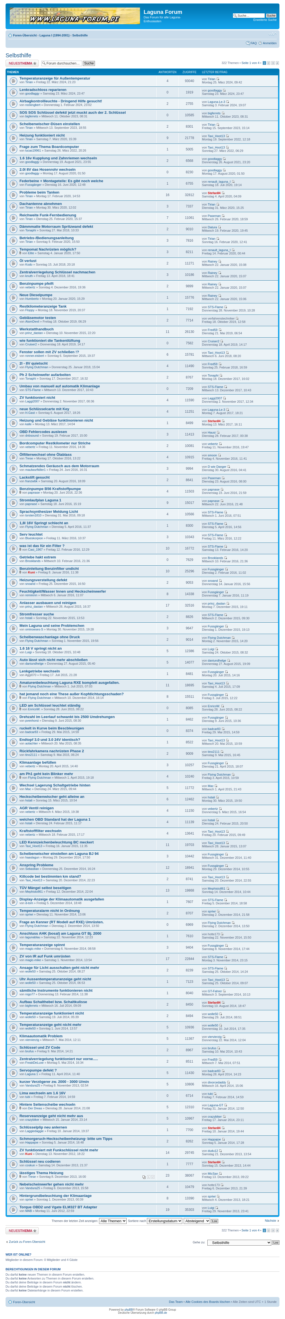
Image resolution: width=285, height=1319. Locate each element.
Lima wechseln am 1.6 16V (42, 1093)
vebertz (30, 287)
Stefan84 (214, 193)
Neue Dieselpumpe (35, 295)
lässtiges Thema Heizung (41, 1173)
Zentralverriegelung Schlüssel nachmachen (57, 272)
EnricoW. (34, 709)
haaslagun (32, 857)
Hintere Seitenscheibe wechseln (47, 1104)
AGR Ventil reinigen (36, 808)
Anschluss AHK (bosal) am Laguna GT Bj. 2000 (60, 933)
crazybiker (32, 1119)
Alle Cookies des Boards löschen (207, 1301)
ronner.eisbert (34, 355)
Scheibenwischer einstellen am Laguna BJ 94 (59, 854)
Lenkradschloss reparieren (43, 90)
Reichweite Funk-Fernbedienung (47, 215)
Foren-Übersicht (25, 35)
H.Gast (30, 412)
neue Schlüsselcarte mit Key (44, 409)
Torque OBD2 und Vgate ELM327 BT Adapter (58, 1207)
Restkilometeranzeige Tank (43, 306)
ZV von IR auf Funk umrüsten (44, 956)
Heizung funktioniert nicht (42, 135)
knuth (29, 276)
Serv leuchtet (31, 534)
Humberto (32, 298)
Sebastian (32, 868)
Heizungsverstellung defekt (43, 580)
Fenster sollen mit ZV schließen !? (49, 352)
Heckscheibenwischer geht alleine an (51, 797)
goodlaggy (32, 93)
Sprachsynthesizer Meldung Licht (48, 511)
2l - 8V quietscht (33, 363)
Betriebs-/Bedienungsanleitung (46, 238)
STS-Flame (215, 307)
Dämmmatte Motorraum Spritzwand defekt (56, 226)
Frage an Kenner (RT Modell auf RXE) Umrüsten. (61, 922)
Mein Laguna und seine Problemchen (51, 625)
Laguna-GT (215, 1105)
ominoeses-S (34, 629)
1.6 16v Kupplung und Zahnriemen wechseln (58, 158)
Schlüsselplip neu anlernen (43, 1127)
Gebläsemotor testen (37, 318)
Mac (28, 789)
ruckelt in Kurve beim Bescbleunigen (51, 728)
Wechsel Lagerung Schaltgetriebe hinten (54, 785)
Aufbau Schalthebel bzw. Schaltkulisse (53, 1002)
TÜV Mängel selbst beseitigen (45, 888)
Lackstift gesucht (34, 477)
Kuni (31, 572)
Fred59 (213, 329)
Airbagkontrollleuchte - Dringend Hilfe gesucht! (60, 101)
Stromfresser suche (36, 614)
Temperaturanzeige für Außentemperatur (54, 78)
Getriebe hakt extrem (37, 557)
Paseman (214, 215)
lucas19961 (33, 150)
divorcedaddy (217, 1082)
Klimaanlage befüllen (37, 762)
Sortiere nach (155, 1221)
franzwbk (31, 481)
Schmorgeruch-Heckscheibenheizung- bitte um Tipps (65, 1139)
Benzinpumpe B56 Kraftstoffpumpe (50, 489)
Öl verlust (27, 261)
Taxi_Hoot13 (216, 136)
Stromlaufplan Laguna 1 (40, 500)
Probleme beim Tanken (39, 192)
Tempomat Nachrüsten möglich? (47, 249)
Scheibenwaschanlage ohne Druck (49, 637)
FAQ (253, 43)
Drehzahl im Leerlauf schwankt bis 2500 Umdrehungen (67, 717)
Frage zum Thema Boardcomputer (49, 147)
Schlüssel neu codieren (39, 1161)
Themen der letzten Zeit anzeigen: (89, 1221)
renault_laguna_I (219, 181)
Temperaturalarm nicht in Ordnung (49, 911)
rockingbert (32, 105)
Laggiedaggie (34, 1131)
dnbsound (32, 435)
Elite (31, 253)
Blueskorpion (34, 538)
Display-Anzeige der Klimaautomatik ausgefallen (61, 899)
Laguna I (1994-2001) (55, 35)
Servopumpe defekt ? (38, 1070)
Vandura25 (32, 1085)
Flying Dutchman (36, 367)
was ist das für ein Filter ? (42, 546)
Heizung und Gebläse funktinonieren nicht (56, 420)
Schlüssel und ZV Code (39, 1047)
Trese (29, 458)
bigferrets (31, 116)
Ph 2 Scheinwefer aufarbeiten (45, 375)
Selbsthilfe (80, 35)
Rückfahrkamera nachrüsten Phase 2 (51, 751)
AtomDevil (32, 321)
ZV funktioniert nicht (37, 397)
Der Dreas (35, 1108)
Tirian (29, 82)
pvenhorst (32, 720)
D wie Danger (217, 466)
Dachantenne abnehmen (40, 204)
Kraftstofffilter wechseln (40, 831)
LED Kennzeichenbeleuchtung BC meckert (56, 842)
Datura (212, 227)
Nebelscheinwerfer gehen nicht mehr (51, 1184)
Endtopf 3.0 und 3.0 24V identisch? (49, 740)
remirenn (31, 595)
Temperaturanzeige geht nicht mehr (50, 1025)
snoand (30, 583)
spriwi (29, 914)
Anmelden (270, 43)
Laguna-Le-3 (216, 101)
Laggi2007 (32, 401)
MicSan (213, 1173)
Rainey (212, 261)
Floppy (30, 310)
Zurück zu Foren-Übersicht (27, 1241)
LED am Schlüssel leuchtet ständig (49, 705)
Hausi (212, 432)
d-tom (29, 903)
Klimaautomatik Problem (41, 1036)
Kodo (29, 264)
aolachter (31, 743)
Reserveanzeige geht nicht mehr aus (51, 1116)
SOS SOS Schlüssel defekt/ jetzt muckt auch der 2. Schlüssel (72, 112)
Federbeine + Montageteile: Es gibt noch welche (61, 181)
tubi (27, 1096)
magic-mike (33, 948)
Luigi (28, 652)
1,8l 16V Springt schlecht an (43, 523)
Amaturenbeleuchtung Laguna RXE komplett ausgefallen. (69, 682)
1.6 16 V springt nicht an (40, 648)
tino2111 (31, 754)
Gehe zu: (199, 1242)
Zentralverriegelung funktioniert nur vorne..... (58, 1059)
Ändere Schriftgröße (273, 34)
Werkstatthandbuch (36, 329)
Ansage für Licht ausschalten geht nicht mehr (59, 968)
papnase (34, 492)
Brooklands (33, 561)
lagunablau (32, 937)
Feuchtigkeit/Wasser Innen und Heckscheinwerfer (62, 591)
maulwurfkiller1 (35, 469)
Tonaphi (30, 230)
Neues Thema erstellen (22, 63)
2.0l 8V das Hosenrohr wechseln (47, 169)
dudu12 (213, 1150)
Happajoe (31, 1142)
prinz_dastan (34, 333)
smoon (212, 455)
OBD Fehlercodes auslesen (43, 432)
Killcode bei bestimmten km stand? (50, 876)
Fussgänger (33, 184)
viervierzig (32, 1039)
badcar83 (31, 732)
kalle (28, 424)
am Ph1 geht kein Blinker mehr (46, 774)
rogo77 (30, 994)
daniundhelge (34, 663)
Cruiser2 (31, 344)
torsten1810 (33, 515)
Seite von (250, 63)
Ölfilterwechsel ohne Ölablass (45, 454)
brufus (29, 1051)
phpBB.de (161, 1312)
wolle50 (30, 971)
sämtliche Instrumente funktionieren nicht (55, 990)
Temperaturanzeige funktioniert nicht (51, 1013)
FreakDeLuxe (34, 1062)
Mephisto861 (34, 891)
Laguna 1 (31, 1074)
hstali (29, 618)
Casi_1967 (35, 549)
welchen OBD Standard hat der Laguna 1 (54, 819)
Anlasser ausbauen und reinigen (47, 603)
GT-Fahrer (215, 991)
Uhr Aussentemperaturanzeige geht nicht (55, 979)
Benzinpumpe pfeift (36, 283)
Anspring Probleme (36, 865)
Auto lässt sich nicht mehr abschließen (53, 660)
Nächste (270, 1220)
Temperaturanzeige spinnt (42, 945)
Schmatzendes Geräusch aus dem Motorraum (59, 466)
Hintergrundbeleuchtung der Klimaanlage (55, 1196)
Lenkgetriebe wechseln (39, 671)
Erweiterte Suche (265, 19)
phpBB (128, 1309)
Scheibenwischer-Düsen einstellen (49, 124)
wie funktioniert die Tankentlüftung (49, 340)
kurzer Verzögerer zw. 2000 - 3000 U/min (54, 1082)
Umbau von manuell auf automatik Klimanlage (59, 386)
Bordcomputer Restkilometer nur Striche (54, 443)
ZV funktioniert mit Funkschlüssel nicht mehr (58, 1150)
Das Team (176, 1301)
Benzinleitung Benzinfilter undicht (49, 568)
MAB (28, 1210)
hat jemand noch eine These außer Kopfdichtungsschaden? (71, 694)
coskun (30, 1165)
